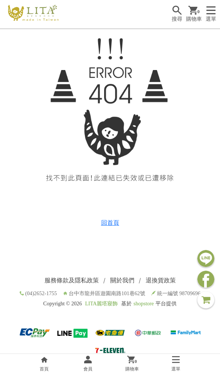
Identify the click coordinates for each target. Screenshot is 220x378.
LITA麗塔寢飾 (101, 303)
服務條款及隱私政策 (72, 280)
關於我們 (122, 280)
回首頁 (110, 222)
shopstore (144, 303)
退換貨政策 (161, 280)
